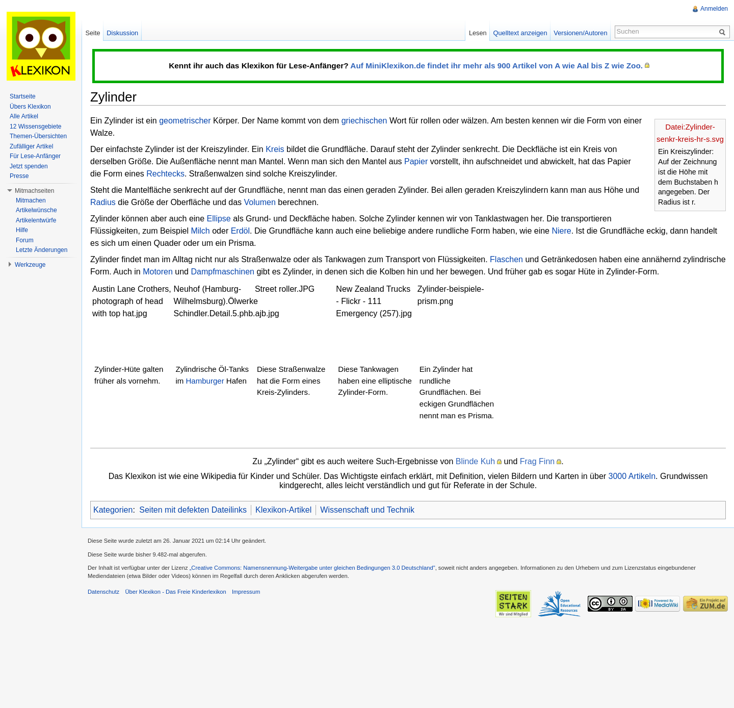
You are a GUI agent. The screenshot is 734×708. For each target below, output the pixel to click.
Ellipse (219, 218)
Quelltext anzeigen (520, 33)
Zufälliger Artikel (31, 146)
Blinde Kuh (475, 461)
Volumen (260, 202)
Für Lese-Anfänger (35, 156)
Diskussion (122, 33)
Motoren (158, 271)
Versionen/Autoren (580, 33)
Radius (103, 202)
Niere (561, 230)
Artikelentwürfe (36, 220)
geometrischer (185, 120)
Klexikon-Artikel (283, 509)
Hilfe (22, 230)
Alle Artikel (24, 116)
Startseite (23, 96)
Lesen (478, 33)
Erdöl (240, 230)
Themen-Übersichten (38, 136)
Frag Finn (537, 461)
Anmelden (714, 8)
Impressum (246, 592)
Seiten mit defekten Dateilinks (193, 509)
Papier (416, 161)
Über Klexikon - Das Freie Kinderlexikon (175, 592)
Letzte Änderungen (41, 250)
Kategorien (113, 509)
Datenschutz (103, 592)
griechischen (364, 120)
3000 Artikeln (632, 476)
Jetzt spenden (29, 166)
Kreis (275, 149)
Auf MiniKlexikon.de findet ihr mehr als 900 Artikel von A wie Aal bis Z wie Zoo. (496, 65)
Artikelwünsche (36, 210)
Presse (19, 176)
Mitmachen (31, 200)
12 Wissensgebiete (35, 126)
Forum (25, 240)
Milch (200, 230)
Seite (92, 33)
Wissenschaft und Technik (367, 509)
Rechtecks (165, 173)
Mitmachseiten (34, 190)
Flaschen (506, 259)
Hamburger (205, 380)
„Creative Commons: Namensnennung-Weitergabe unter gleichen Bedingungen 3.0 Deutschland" (312, 568)
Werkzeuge (30, 264)
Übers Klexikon (30, 106)
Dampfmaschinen (222, 271)
